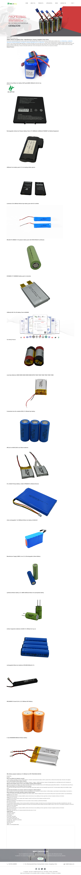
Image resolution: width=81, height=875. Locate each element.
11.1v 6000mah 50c (40, 42)
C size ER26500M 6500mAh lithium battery (17, 737)
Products (41, 3)
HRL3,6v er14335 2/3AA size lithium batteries (17, 447)
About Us (33, 3)
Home (27, 3)
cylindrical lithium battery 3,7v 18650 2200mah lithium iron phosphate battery (25, 592)
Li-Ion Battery (47, 873)
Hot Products (46, 871)
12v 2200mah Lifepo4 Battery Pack (13, 818)
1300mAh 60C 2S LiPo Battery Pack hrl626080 (18, 312)
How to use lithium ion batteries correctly (15, 778)
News (56, 3)
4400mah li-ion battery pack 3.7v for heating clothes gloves (21, 167)
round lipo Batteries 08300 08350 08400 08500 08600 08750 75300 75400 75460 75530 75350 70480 (30, 375)
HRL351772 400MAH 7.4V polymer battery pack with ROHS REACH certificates (25, 239)
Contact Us (63, 3)
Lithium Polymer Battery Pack (12, 817)
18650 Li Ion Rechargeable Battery (13, 824)
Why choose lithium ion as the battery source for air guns (19, 786)
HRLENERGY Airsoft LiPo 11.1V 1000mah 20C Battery (20, 701)
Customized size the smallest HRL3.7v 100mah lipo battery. (21, 411)
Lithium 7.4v (9, 823)
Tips (42, 871)
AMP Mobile (55, 871)
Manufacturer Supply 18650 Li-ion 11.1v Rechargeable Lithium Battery (23, 556)
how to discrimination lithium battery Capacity (16, 781)
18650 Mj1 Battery (10, 822)
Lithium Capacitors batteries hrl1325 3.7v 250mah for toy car (21, 628)
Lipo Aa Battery (9, 815)
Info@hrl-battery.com (69, 864)
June (11, 806)
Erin (11, 801)
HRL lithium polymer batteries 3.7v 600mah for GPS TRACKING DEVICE (24, 774)
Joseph (12, 797)
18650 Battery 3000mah (11, 812)
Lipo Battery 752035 (10, 813)
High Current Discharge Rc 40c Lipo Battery (28, 873)
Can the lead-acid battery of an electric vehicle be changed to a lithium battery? (24, 789)
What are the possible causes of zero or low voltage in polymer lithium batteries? (24, 783)
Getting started (9, 36)
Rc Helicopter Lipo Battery (11, 816)
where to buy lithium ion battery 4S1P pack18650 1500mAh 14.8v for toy (24, 83)
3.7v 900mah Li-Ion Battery (55, 873)
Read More (9, 84)
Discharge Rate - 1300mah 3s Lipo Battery (14, 819)
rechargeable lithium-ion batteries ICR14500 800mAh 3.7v (20, 665)
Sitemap (50, 871)
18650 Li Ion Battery (41, 873)
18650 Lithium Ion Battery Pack (12, 38)
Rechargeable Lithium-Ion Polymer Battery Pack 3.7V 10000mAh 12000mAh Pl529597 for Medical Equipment (33, 131)
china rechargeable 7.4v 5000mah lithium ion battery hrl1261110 (22, 520)
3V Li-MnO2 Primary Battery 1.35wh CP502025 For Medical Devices (23, 483)
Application (49, 3)
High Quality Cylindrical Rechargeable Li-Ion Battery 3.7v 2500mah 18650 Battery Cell (22, 42)
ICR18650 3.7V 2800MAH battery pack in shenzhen (19, 276)
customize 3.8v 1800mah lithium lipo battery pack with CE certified (23, 203)
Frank (11, 799)
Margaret (12, 794)
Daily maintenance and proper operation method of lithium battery (21, 792)
